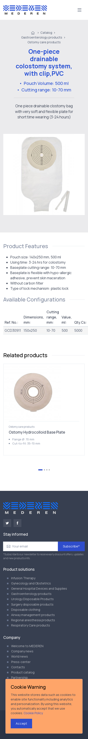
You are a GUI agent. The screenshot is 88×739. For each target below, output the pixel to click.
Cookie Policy (33, 713)
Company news (22, 651)
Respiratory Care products (30, 625)
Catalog (46, 32)
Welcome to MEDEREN (27, 646)
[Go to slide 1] (40, 469)
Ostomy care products (44, 42)
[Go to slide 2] (44, 469)
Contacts (18, 667)
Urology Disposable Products (32, 599)
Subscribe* (71, 546)
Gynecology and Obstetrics (31, 583)
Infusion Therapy (23, 578)
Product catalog (23, 672)
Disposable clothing (25, 610)
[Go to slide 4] (49, 469)
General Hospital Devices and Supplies (39, 588)
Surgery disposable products (32, 604)
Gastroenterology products (41, 37)
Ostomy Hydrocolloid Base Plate (37, 432)
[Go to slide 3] (46, 469)
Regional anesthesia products (33, 620)
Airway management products (33, 615)
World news (19, 656)
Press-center (21, 662)
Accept (21, 723)
